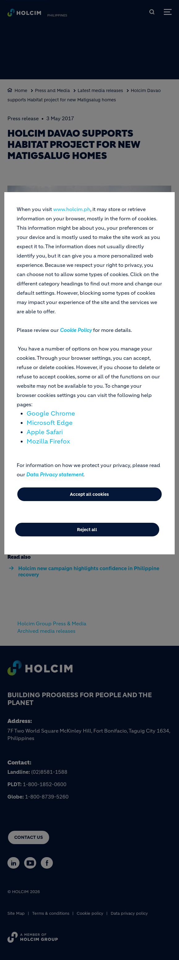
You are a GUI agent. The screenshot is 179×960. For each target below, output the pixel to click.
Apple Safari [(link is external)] (45, 432)
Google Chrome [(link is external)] (51, 413)
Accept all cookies (89, 494)
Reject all (87, 529)
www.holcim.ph (71, 209)
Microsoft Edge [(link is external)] (50, 423)
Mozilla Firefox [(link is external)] (48, 441)
